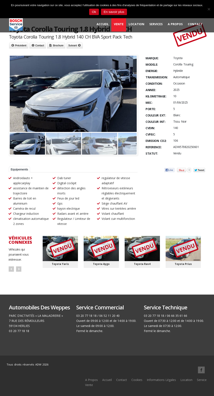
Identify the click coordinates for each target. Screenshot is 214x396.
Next (18, 269)
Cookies (136, 380)
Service (202, 380)
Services (156, 24)
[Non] (209, 9)
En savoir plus (114, 12)
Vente (119, 24)
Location (136, 24)
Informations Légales (161, 380)
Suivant (72, 45)
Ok (94, 12)
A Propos (175, 24)
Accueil (103, 24)
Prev (11, 269)
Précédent (20, 45)
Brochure (58, 45)
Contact (195, 24)
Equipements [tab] (19, 169)
